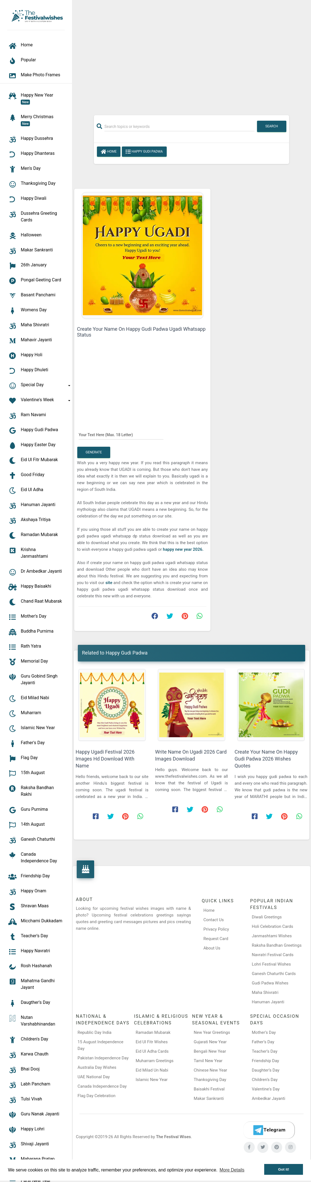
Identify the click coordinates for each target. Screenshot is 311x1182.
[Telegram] (268, 1130)
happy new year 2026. (183, 549)
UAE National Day (94, 1076)
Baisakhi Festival (209, 1089)
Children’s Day (264, 1079)
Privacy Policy (216, 929)
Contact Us (213, 919)
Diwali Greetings (267, 917)
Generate (94, 452)
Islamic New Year (152, 1079)
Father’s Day (263, 1041)
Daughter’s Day (265, 1070)
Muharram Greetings (155, 1060)
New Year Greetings (212, 1032)
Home (109, 151)
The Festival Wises (173, 1136)
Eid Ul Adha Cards (152, 1051)
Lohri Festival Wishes (271, 964)
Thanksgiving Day (210, 1079)
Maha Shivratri (265, 992)
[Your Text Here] (121, 435)
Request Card (215, 938)
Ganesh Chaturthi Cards (274, 973)
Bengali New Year (210, 1051)
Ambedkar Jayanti (268, 1098)
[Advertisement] (191, 55)
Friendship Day (265, 1060)
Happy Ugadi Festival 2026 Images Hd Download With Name (105, 759)
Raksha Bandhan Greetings (277, 945)
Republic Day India (95, 1032)
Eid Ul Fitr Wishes (152, 1041)
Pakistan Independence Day (103, 1057)
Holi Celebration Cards (272, 926)
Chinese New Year (210, 1070)
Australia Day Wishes (97, 1067)
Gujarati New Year (210, 1041)
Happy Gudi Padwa (144, 151)
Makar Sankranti (209, 1098)
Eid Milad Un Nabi (152, 1070)
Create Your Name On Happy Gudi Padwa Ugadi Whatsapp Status (141, 332)
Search (271, 126)
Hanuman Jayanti (268, 1001)
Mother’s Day (264, 1032)
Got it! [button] (283, 1169)
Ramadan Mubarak (153, 1032)
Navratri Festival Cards (272, 954)
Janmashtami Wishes (272, 935)
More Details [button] (232, 1170)
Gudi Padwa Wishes (270, 983)
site (110, 582)
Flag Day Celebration (96, 1095)
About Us (211, 948)
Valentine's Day (265, 1089)
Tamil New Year (208, 1060)
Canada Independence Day (102, 1086)
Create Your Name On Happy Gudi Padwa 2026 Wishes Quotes (266, 759)
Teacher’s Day (264, 1051)
